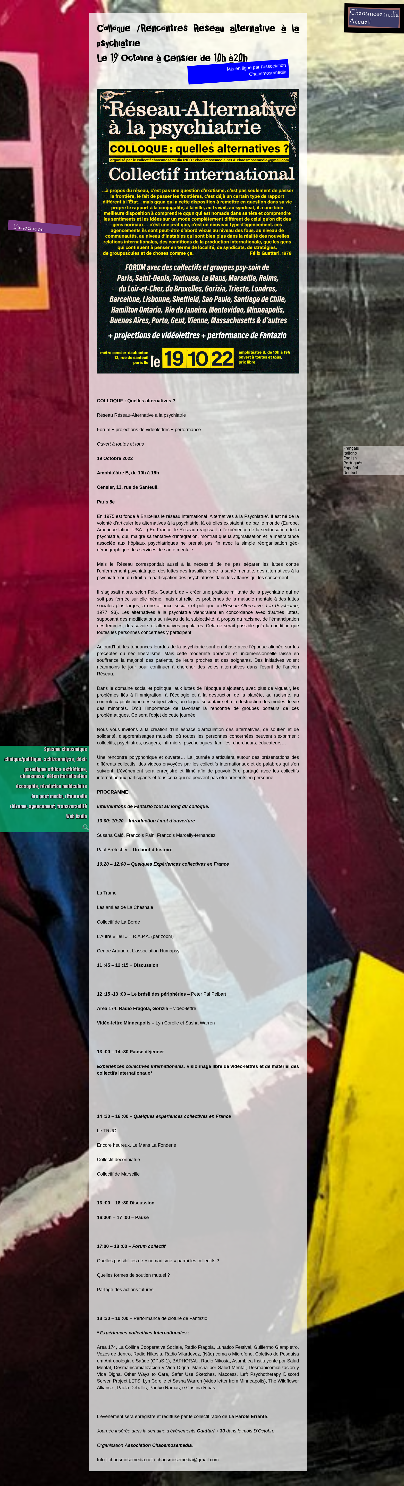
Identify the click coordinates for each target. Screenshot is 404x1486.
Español (350, 467)
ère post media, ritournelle (59, 796)
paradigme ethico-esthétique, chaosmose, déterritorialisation (53, 773)
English (350, 458)
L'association (28, 228)
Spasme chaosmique (65, 749)
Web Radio (76, 816)
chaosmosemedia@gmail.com (187, 1459)
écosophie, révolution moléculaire (51, 786)
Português (353, 462)
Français (351, 448)
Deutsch (350, 472)
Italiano (350, 453)
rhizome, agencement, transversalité (48, 806)
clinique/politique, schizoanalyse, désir (45, 759)
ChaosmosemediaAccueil (374, 17)
